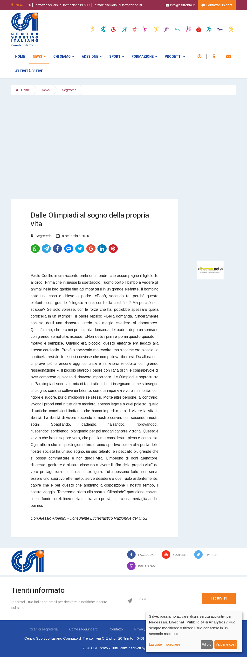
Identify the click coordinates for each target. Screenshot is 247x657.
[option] (68, 5)
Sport (116, 56)
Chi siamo (63, 56)
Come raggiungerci (83, 629)
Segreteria (69, 90)
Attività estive (29, 71)
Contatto (116, 629)
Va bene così (226, 644)
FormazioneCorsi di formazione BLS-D (67, 5)
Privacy (139, 629)
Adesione (92, 56)
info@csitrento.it (180, 5)
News (39, 56)
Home (20, 56)
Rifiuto (206, 644)
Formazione (144, 56)
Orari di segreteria (44, 629)
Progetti (175, 56)
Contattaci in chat (216, 5)
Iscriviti (219, 598)
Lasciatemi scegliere (164, 644)
